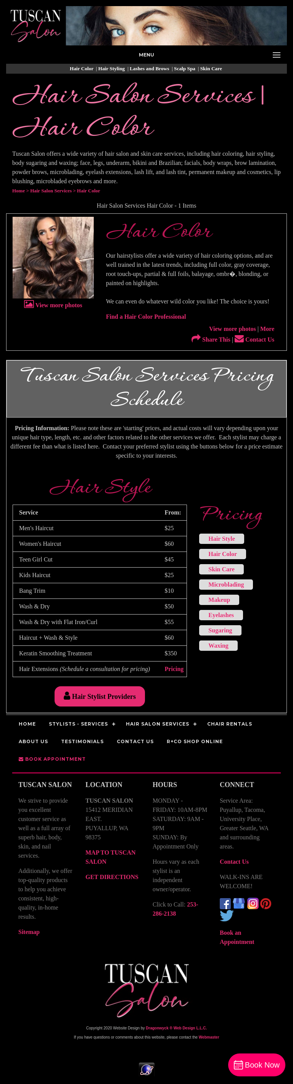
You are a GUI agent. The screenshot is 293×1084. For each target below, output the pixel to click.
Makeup (219, 600)
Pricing (174, 669)
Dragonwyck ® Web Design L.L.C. (176, 1028)
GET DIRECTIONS (111, 877)
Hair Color (82, 68)
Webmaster (209, 1037)
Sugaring (220, 630)
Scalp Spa (185, 68)
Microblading (226, 584)
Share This (211, 339)
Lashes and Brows (150, 68)
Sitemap (29, 932)
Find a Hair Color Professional (146, 316)
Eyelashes (221, 615)
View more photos (53, 305)
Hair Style (221, 539)
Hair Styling (112, 68)
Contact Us (254, 339)
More (267, 329)
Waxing (218, 645)
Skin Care (211, 68)
